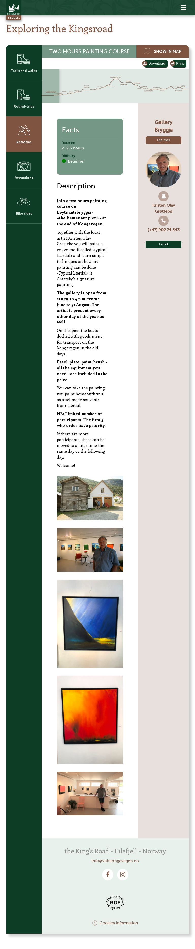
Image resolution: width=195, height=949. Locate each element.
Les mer (163, 140)
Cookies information (115, 923)
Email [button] (163, 244)
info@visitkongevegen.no (115, 861)
